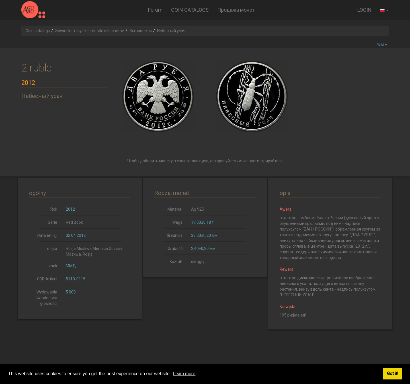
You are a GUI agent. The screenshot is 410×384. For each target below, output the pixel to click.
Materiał (175, 209)
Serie (52, 222)
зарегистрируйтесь (265, 161)
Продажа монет (236, 10)
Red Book (74, 222)
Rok (53, 209)
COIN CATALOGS (190, 10)
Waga (177, 222)
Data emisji (47, 235)
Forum (155, 10)
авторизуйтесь (224, 161)
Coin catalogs (38, 30)
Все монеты (141, 30)
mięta (52, 248)
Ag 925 (197, 209)
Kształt (176, 261)
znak (52, 266)
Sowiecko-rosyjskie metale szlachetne (89, 30)
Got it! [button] (392, 373)
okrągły (197, 261)
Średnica (175, 235)
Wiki (382, 45)
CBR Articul (47, 279)
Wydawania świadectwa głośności (46, 298)
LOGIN (364, 10)
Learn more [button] (184, 373)
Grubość (175, 248)
